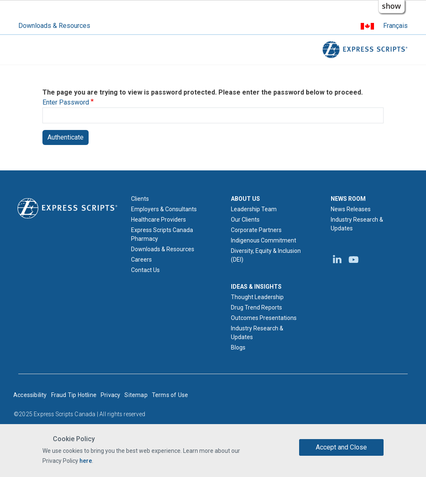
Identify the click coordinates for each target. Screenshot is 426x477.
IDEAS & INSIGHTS (256, 286)
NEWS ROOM (348, 198)
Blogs (238, 347)
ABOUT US (245, 198)
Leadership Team (254, 209)
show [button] (391, 6)
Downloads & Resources (54, 26)
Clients (140, 198)
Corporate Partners (256, 230)
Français (395, 26)
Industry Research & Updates (257, 332)
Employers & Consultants (164, 209)
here (85, 460)
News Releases (351, 209)
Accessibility (30, 395)
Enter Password (65, 102)
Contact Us (145, 270)
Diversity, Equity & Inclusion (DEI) (266, 255)
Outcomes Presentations (264, 318)
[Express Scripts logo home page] (67, 208)
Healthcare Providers (158, 219)
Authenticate (65, 137)
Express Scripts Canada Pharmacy (162, 234)
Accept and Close (341, 447)
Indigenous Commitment (263, 240)
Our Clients (245, 219)
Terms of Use (170, 395)
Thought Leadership (257, 297)
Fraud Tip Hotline (74, 395)
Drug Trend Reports (256, 307)
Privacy (110, 395)
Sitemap (135, 395)
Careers (141, 259)
